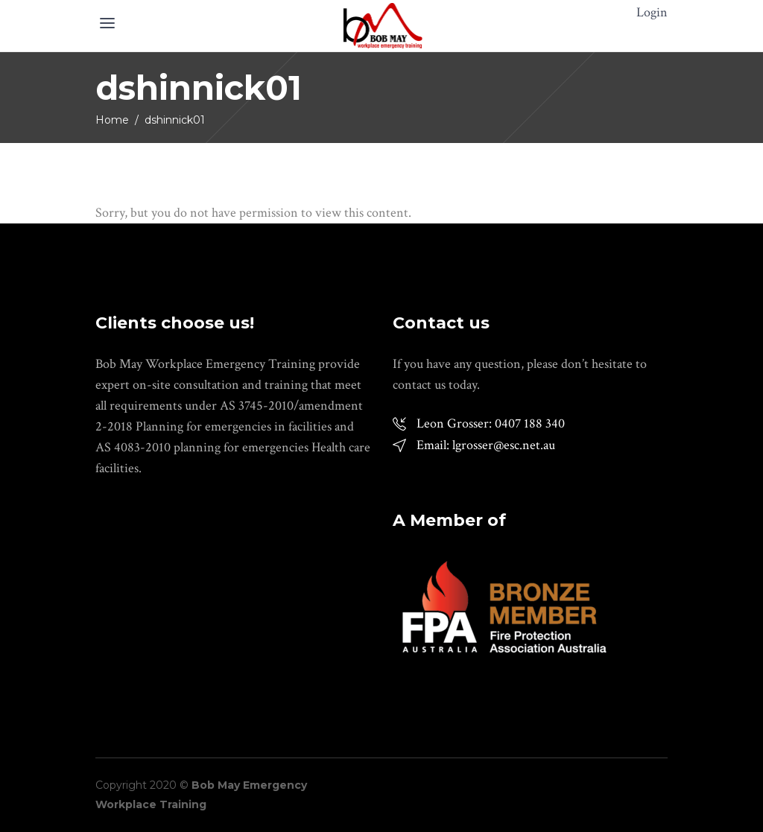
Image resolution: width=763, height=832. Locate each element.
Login (652, 12)
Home (112, 120)
